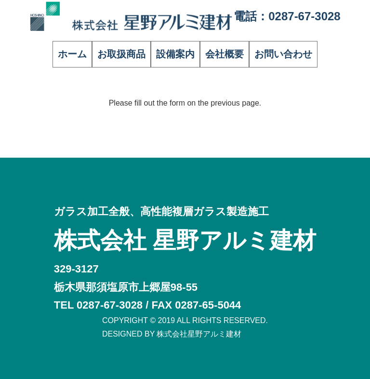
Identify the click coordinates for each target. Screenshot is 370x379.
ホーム (72, 54)
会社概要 (224, 54)
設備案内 (175, 54)
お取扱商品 (121, 54)
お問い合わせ (283, 54)
